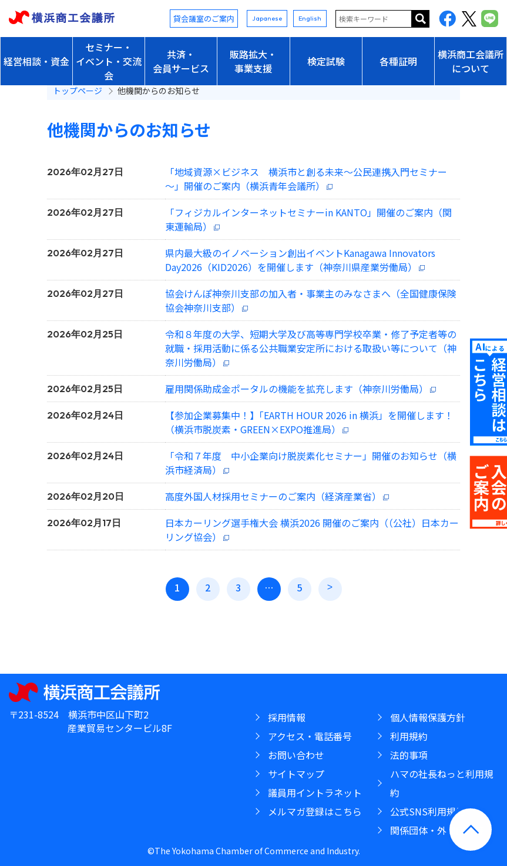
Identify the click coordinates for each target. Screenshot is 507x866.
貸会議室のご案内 (203, 18)
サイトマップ (296, 774)
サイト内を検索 (420, 19)
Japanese (267, 18)
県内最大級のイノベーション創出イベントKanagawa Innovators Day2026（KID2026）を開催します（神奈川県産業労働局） (300, 260)
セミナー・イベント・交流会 (109, 61)
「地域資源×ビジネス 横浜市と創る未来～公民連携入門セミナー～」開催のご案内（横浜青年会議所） (306, 179)
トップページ (77, 90)
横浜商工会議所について (470, 61)
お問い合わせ (296, 755)
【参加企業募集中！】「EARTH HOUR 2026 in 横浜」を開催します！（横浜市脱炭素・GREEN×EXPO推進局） (309, 422)
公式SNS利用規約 (427, 811)
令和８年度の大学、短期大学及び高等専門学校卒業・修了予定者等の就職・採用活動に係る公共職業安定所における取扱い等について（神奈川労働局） (310, 348)
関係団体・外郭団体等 (437, 830)
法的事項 (409, 755)
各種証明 (398, 61)
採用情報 (286, 717)
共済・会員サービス (181, 61)
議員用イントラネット (315, 792)
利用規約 (409, 736)
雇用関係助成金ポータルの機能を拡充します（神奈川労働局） (296, 389)
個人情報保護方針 (427, 717)
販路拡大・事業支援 (253, 61)
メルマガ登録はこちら (315, 811)
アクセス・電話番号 (310, 736)
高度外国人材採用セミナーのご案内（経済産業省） (273, 496)
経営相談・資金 (36, 61)
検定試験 (326, 61)
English (309, 18)
